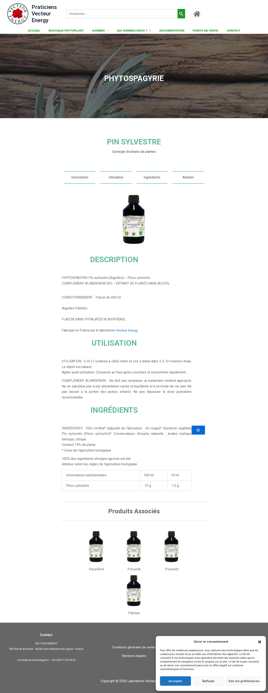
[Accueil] (196, 13)
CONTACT (225, 30)
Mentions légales (134, 656)
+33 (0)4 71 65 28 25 (63, 659)
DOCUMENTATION (169, 30)
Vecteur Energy (127, 330)
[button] (260, 642)
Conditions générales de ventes (134, 647)
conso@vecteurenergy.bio (33, 659)
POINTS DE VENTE (200, 30)
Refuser (208, 681)
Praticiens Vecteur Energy (44, 13)
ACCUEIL (42, 30)
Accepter (175, 681)
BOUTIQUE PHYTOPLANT (71, 30)
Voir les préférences (243, 681)
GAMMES (103, 31)
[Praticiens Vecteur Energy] (17, 13)
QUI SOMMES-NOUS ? (134, 31)
